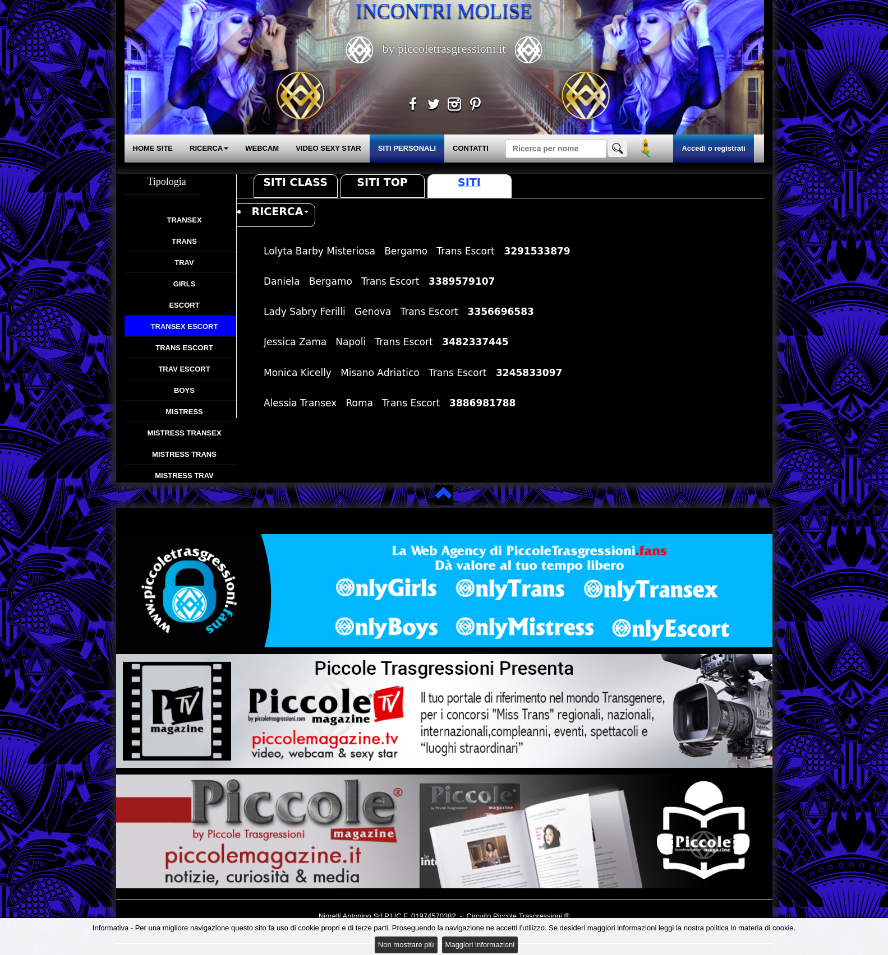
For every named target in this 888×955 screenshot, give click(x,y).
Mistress (184, 411)
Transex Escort (184, 326)
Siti (469, 182)
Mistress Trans (184, 454)
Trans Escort (184, 348)
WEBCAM (262, 148)
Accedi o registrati (713, 148)
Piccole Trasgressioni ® (531, 916)
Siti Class (295, 182)
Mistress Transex (184, 433)
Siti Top (382, 182)
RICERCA (209, 148)
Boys (184, 390)
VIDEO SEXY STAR (328, 148)
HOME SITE (153, 148)
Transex (184, 220)
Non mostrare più (406, 944)
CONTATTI (471, 148)
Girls (184, 284)
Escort (184, 305)
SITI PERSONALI (407, 148)
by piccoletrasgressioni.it (444, 48)
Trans (184, 241)
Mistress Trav (184, 475)
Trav (184, 262)
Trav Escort (184, 369)
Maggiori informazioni (480, 944)
